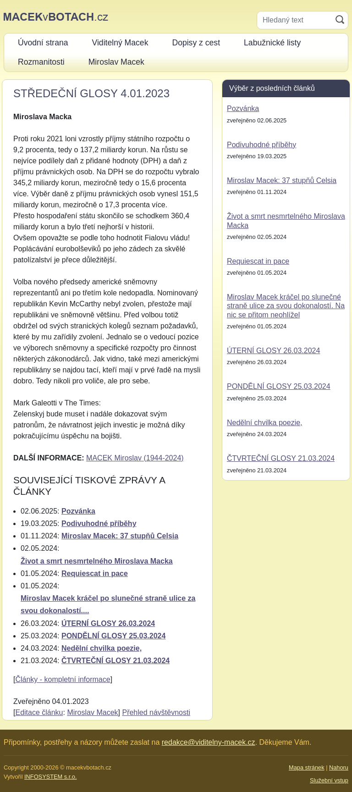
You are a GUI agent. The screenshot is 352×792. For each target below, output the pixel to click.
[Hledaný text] (294, 20)
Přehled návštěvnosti (156, 712)
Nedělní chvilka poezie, (101, 648)
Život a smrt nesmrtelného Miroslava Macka (97, 561)
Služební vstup (329, 780)
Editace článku (39, 712)
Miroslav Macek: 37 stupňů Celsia (119, 536)
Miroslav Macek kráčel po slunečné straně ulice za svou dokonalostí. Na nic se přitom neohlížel (286, 305)
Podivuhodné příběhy (99, 523)
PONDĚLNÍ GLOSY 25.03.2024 (113, 636)
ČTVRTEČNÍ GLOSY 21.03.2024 (115, 661)
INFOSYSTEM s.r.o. (50, 776)
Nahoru (338, 767)
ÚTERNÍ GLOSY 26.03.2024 (108, 623)
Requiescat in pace (94, 573)
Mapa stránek (306, 767)
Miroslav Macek (92, 712)
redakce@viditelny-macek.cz (208, 742)
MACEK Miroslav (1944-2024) (135, 458)
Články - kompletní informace (62, 679)
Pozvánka (78, 511)
